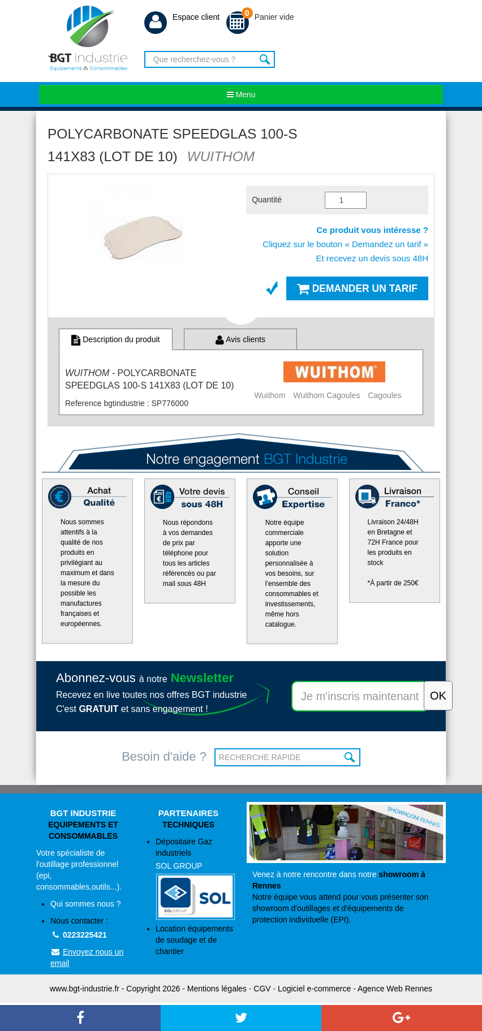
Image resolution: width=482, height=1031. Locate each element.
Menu (241, 94)
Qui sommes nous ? (85, 903)
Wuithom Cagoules (326, 395)
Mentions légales (217, 988)
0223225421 (78, 934)
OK (350, 757)
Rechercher (265, 59)
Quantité (267, 199)
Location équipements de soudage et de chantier (194, 940)
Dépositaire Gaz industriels (195, 878)
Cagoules (384, 395)
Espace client (182, 17)
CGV (261, 988)
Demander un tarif (357, 288)
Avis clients (240, 339)
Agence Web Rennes (395, 988)
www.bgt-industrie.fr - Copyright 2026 (115, 988)
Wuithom (270, 395)
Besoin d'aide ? (164, 756)
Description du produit (115, 339)
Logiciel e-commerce (314, 988)
